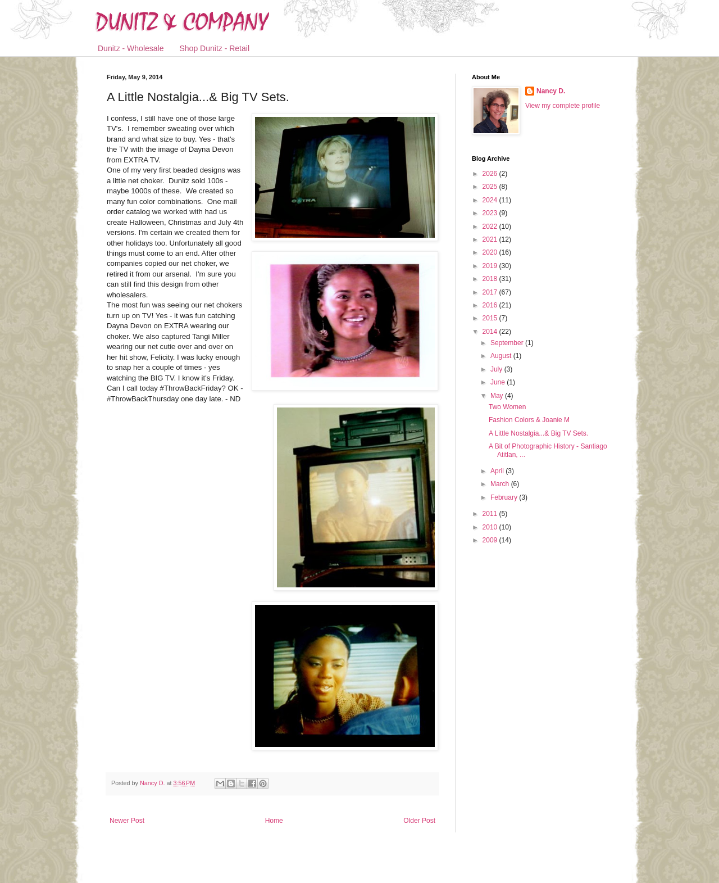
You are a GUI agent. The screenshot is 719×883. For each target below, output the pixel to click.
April (498, 471)
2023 (491, 213)
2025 (491, 187)
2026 (491, 174)
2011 (491, 514)
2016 (491, 305)
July (497, 369)
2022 (491, 226)
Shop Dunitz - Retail (215, 48)
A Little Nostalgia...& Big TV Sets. (538, 433)
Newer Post (127, 821)
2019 (491, 266)
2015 (491, 318)
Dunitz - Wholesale (131, 48)
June (498, 382)
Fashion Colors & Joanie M (529, 420)
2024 (491, 200)
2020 (491, 252)
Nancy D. (550, 91)
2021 (491, 239)
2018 (491, 279)
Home (274, 821)
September (507, 343)
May (497, 396)
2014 (491, 332)
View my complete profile (562, 106)
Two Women (507, 407)
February (504, 497)
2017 (491, 292)
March (500, 484)
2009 (491, 540)
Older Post (419, 821)
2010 (491, 527)
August (501, 356)
